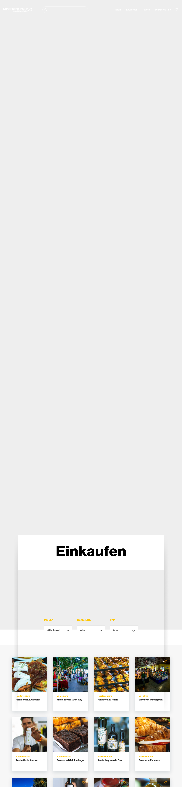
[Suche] (65, 9)
